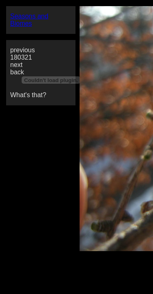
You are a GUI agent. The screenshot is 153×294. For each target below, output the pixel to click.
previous (22, 50)
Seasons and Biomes (29, 20)
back (17, 72)
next (16, 64)
